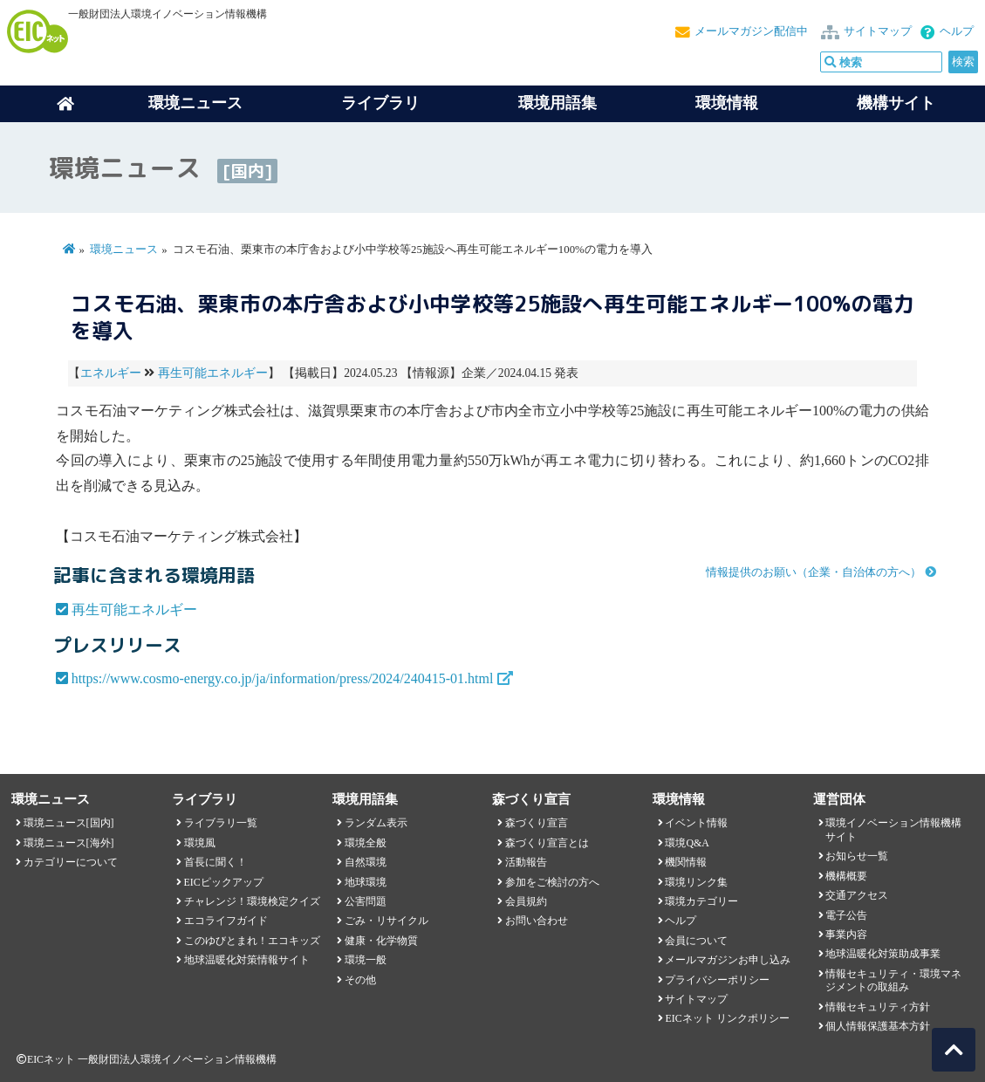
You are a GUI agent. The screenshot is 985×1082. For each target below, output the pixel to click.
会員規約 (526, 901)
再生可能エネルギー (213, 373)
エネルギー (110, 373)
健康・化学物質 (381, 941)
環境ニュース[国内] (69, 823)
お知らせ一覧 (856, 856)
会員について (696, 941)
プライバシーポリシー (717, 980)
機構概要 (846, 876)
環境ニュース (124, 249)
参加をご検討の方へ (552, 882)
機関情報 (686, 862)
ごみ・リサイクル (386, 920)
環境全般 (365, 843)
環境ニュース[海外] (69, 843)
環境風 (199, 843)
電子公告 (846, 915)
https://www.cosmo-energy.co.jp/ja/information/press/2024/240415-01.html (283, 678)
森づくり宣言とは (547, 843)
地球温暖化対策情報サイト (247, 960)
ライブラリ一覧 (220, 823)
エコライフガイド (226, 920)
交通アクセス (856, 895)
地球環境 (365, 882)
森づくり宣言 (536, 823)
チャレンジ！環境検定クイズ (252, 901)
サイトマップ (878, 31)
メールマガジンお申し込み (727, 960)
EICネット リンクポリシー (727, 1018)
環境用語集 (557, 103)
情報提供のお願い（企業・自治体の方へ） (813, 572)
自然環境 (365, 862)
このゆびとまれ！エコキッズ (252, 941)
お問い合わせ (536, 920)
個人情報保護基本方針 (877, 1026)
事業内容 (846, 934)
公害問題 (365, 901)
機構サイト (896, 103)
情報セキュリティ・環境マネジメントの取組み (893, 980)
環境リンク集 (696, 882)
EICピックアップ (223, 882)
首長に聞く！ (215, 862)
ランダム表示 (376, 823)
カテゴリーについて (71, 862)
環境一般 (365, 960)
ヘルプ (957, 31)
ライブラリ (380, 103)
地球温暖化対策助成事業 (883, 954)
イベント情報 (696, 823)
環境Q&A (686, 843)
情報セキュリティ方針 (877, 1007)
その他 (360, 980)
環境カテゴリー (701, 901)
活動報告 (526, 862)
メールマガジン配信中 (751, 31)
